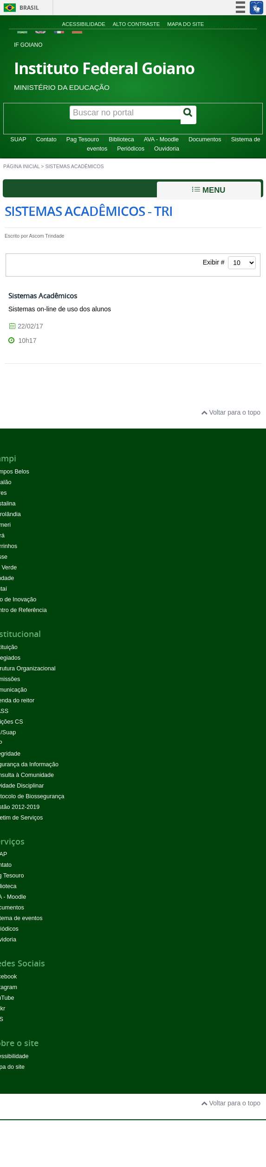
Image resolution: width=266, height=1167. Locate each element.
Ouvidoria (166, 148)
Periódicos (130, 148)
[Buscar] (188, 115)
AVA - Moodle (161, 139)
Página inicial (21, 166)
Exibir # (229, 262)
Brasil (19, 8)
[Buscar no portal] (125, 113)
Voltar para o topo (230, 412)
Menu (208, 190)
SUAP (18, 139)
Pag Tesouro (82, 139)
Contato (46, 139)
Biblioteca (121, 139)
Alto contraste (136, 24)
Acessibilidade (83, 24)
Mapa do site (185, 24)
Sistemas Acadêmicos (42, 295)
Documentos (204, 139)
